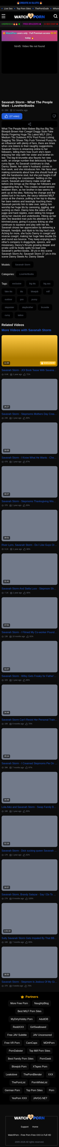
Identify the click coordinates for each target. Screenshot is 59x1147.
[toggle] (3, 16)
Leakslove (11, 1074)
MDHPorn (49, 1043)
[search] (55, 16)
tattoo (20, 315)
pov (22, 299)
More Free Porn (19, 1003)
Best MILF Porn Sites (29, 1011)
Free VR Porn (12, 1043)
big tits (32, 283)
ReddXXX (18, 1027)
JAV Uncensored (42, 1035)
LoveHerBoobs (26, 274)
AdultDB (43, 1019)
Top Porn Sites (24, 8)
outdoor (8, 299)
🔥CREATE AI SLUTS (28, 3)
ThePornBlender (32, 1074)
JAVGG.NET (40, 1098)
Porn (51, 1090)
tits (21, 291)
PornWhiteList (39, 1082)
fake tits (8, 291)
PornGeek (45, 1058)
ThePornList (18, 1082)
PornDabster (16, 1050)
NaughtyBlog (41, 1003)
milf (48, 291)
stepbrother (27, 307)
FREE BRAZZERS (31, 24)
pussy (34, 299)
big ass (46, 283)
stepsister (9, 307)
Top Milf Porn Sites (39, 1050)
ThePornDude (42, 8)
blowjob (34, 291)
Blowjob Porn (19, 1066)
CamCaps (31, 1043)
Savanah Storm (22, 264)
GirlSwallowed (38, 1027)
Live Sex (8, 8)
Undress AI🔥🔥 (10, 24)
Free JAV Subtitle (17, 1035)
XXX (50, 1074)
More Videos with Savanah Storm (26, 330)
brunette (45, 307)
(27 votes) (12, 116)
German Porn (12, 1090)
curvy (7, 315)
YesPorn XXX (19, 1098)
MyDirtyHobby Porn (22, 1019)
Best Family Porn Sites (21, 1058)
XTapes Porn (40, 1066)
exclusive (16, 283)
